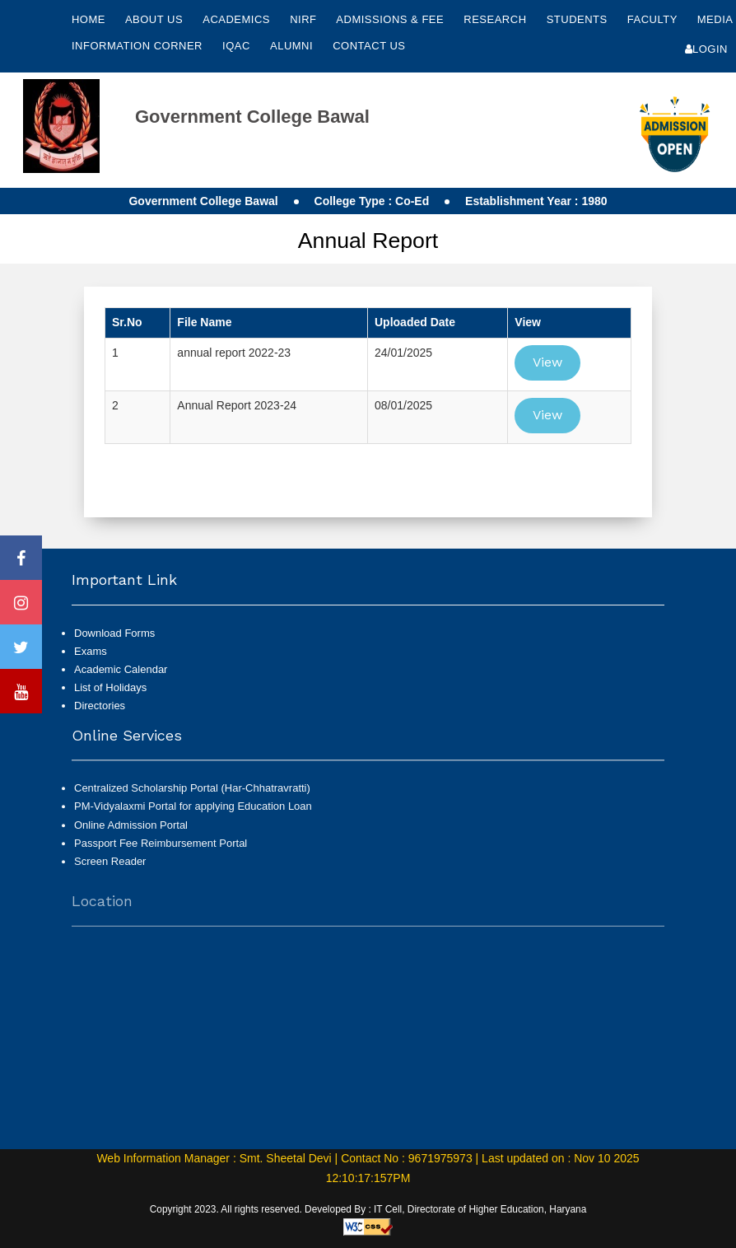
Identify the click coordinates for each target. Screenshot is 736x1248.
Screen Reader (110, 869)
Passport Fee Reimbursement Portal (160, 851)
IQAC (238, 46)
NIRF (303, 19)
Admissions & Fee (391, 19)
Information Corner (139, 46)
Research (496, 19)
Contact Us (369, 46)
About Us (155, 19)
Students (579, 19)
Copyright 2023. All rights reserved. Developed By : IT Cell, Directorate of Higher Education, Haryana (368, 1209)
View (547, 362)
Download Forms (114, 633)
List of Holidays (110, 687)
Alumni (293, 46)
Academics (238, 19)
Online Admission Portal (131, 832)
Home (88, 19)
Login (706, 49)
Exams (90, 651)
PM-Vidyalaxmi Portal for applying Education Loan (193, 814)
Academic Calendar (120, 669)
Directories (99, 705)
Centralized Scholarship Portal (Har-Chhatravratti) (192, 796)
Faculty (654, 19)
